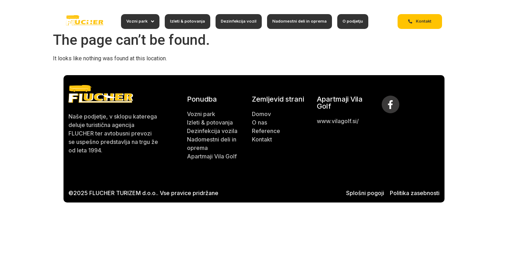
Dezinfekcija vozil (238, 21)
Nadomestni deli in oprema (299, 21)
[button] (140, 21)
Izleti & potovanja (187, 21)
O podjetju (353, 21)
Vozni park (140, 21)
